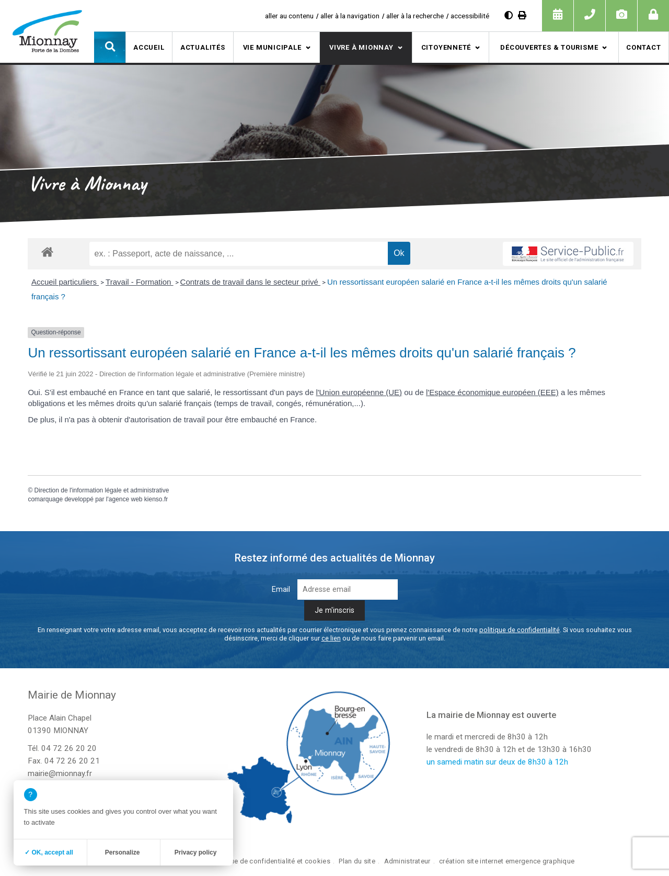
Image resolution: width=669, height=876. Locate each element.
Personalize (122, 852)
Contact (643, 47)
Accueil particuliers (65, 281)
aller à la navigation (349, 16)
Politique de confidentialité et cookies (270, 861)
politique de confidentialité (519, 630)
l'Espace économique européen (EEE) (492, 392)
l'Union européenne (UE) (359, 392)
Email (281, 589)
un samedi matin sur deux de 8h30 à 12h (497, 762)
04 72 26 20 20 (69, 748)
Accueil (148, 47)
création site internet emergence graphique (506, 861)
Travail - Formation (139, 281)
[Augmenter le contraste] (508, 15)
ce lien (331, 638)
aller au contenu (289, 16)
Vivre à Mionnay (361, 47)
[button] (109, 47)
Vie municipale (272, 47)
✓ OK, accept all (49, 852)
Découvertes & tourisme (549, 47)
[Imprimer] (522, 15)
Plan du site (357, 861)
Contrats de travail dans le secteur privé (250, 281)
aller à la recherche (415, 16)
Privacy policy (196, 852)
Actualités (202, 47)
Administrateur (407, 861)
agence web (126, 499)
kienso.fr (156, 499)
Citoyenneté (446, 47)
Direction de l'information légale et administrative (101, 490)
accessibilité (470, 16)
